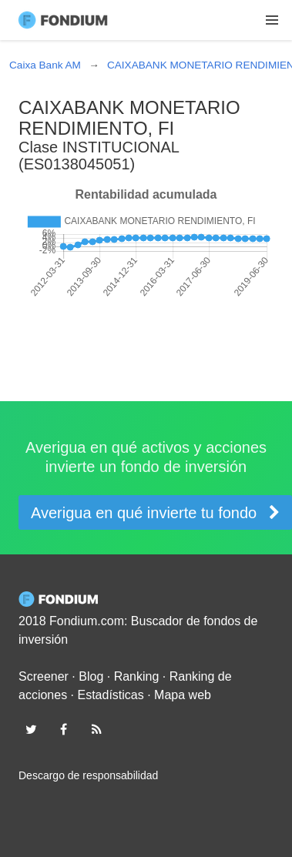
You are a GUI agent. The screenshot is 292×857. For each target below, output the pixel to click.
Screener (43, 676)
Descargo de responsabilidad (88, 775)
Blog (91, 676)
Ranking (136, 676)
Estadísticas (111, 694)
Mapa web (182, 694)
